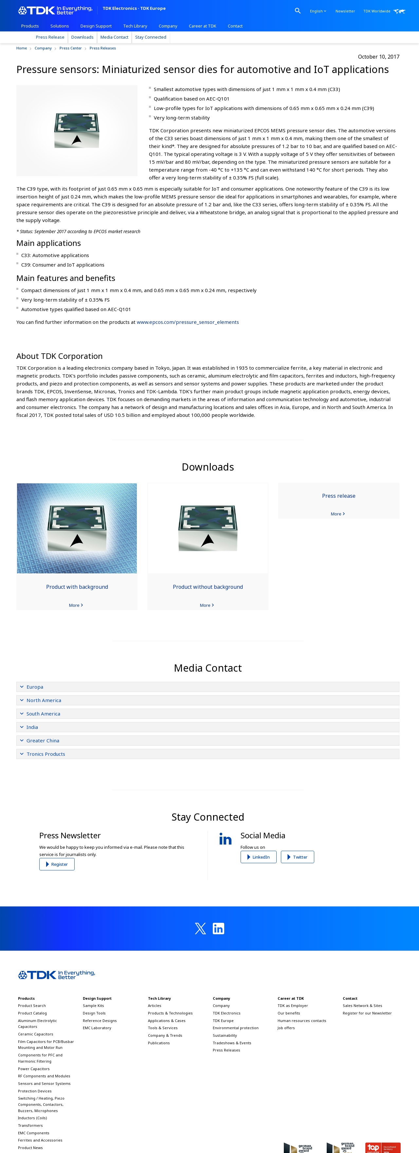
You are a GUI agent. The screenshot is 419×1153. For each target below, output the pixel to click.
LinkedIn (261, 857)
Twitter (300, 857)
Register (59, 864)
